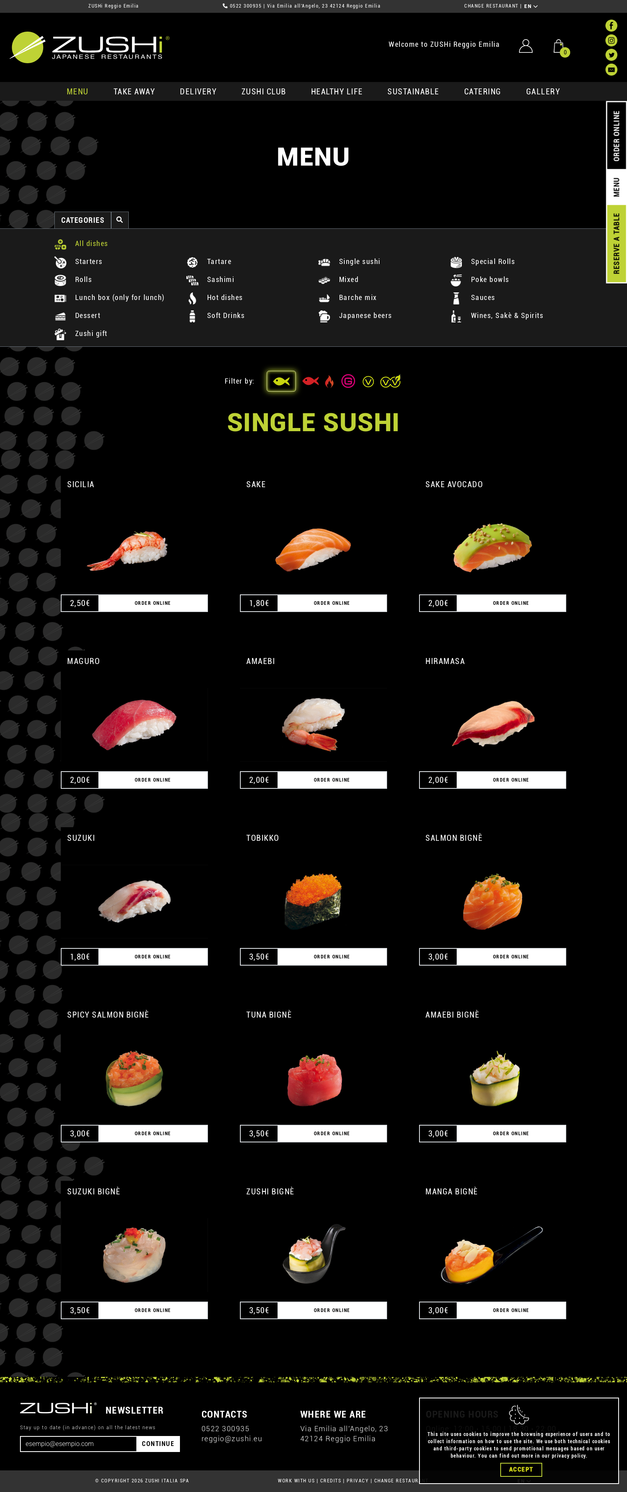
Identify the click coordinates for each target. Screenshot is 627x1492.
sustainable (413, 91)
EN (531, 6)
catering (482, 91)
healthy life (337, 91)
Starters (78, 261)
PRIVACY (358, 1481)
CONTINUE (158, 1444)
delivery (198, 91)
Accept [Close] (521, 1472)
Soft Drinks (215, 315)
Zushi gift (81, 333)
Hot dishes (214, 297)
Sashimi (210, 279)
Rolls (73, 279)
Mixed (338, 279)
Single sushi (349, 261)
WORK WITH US (296, 1481)
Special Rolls (482, 261)
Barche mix (347, 297)
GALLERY (543, 91)
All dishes (81, 243)
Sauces (472, 297)
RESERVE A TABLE (616, 243)
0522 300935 (246, 6)
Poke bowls (479, 279)
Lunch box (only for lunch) (109, 297)
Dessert (77, 315)
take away (135, 91)
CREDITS (330, 1481)
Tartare (209, 261)
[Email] (78, 1444)
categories (82, 220)
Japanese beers (355, 315)
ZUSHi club (264, 91)
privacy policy (569, 1458)
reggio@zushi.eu (232, 1438)
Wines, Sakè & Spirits (496, 315)
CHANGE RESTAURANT (491, 6)
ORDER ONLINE (616, 136)
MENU (78, 91)
